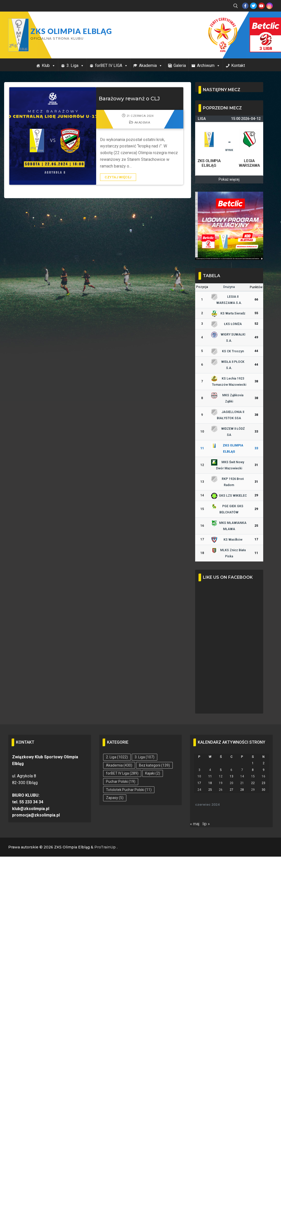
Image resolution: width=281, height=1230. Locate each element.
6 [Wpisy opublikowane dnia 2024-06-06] (231, 770)
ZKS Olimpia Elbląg (71, 31)
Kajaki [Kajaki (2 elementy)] (152, 773)
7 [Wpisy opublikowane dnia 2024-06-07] (242, 770)
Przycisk (259, 23)
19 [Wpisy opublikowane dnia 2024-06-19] (220, 783)
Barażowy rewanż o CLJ (129, 98)
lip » (206, 823)
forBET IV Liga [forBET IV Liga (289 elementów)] (122, 773)
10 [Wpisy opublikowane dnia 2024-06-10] (199, 776)
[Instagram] (269, 6)
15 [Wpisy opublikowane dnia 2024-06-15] (253, 776)
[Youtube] (261, 6)
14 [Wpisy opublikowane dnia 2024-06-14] (242, 776)
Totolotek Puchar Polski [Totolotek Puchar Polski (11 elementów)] (129, 790)
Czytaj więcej (118, 177)
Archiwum (208, 65)
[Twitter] (253, 6)
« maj (194, 823)
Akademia (150, 65)
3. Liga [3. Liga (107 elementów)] (144, 757)
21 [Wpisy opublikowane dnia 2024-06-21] (242, 783)
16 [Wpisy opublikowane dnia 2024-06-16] (263, 776)
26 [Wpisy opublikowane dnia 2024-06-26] (220, 790)
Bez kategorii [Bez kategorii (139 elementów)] (154, 765)
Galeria (179, 65)
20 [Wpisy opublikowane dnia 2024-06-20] (231, 783)
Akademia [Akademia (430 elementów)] (119, 765)
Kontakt (238, 65)
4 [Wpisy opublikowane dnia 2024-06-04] (210, 770)
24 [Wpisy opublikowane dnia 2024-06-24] (199, 790)
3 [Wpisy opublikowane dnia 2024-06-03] (199, 770)
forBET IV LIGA (111, 65)
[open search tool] (235, 6)
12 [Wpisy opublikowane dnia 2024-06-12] (220, 776)
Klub (48, 65)
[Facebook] (245, 6)
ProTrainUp (105, 847)
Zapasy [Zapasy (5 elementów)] (114, 798)
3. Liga (75, 65)
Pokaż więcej (229, 179)
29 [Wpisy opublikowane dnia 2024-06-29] (253, 790)
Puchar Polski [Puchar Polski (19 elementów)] (120, 781)
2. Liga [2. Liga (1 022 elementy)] (117, 757)
